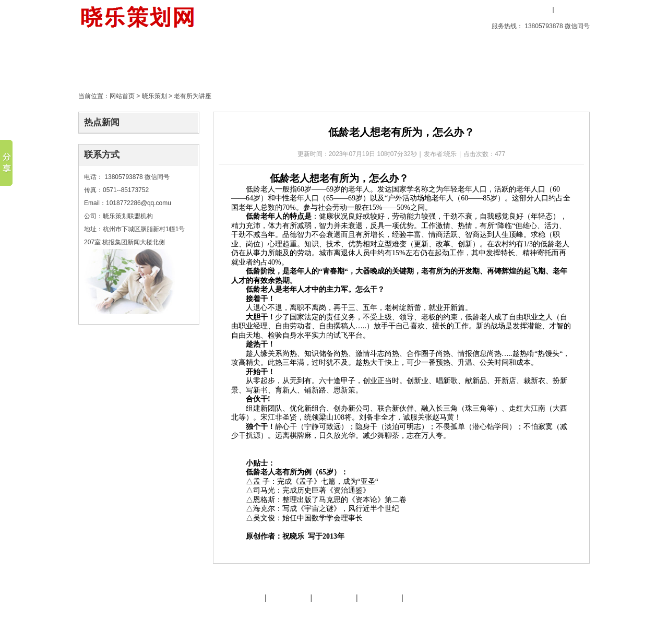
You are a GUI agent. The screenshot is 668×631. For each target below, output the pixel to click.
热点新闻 (102, 122)
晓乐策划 (226, 59)
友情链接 (334, 597)
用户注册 (571, 9)
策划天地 (285, 59)
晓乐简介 (242, 597)
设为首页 (460, 9)
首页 (107, 59)
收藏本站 (502, 9)
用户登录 (534, 9)
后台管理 (501, 614)
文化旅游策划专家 (283, 614)
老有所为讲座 (192, 96)
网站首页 (122, 96)
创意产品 (166, 59)
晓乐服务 (288, 597)
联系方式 (102, 155)
